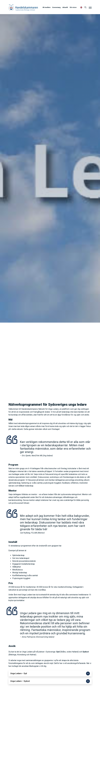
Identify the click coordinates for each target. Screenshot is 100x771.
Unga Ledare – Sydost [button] (20, 681)
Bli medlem (46, 7)
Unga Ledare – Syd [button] (18, 673)
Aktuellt (65, 7)
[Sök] (85, 7)
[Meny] (90, 7)
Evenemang (56, 7)
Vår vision (73, 7)
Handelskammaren (23, 7)
